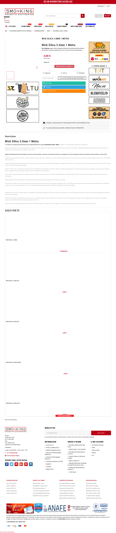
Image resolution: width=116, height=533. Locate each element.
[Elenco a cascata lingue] (101, 6)
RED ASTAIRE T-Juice (38, 483)
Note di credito (95, 450)
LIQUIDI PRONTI (62, 25)
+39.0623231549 (13, 453)
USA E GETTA (49, 25)
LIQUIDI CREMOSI (11, 486)
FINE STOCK (38, 25)
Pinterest (81, 73)
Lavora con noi (49, 445)
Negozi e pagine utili (74, 460)
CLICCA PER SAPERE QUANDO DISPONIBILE (72, 78)
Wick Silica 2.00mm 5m (13, 403)
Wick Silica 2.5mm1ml (12, 321)
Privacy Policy (3, 532)
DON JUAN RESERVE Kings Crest (41, 493)
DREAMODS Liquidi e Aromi (93, 490)
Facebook (7, 464)
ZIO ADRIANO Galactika (39, 488)
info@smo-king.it (14, 455)
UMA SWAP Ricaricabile (92, 486)
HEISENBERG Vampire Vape (40, 486)
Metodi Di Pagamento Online (53, 450)
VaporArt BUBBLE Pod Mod (66, 493)
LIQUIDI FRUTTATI (11, 488)
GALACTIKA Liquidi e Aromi (93, 488)
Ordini (93, 447)
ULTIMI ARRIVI (26, 25)
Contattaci (48, 466)
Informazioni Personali (97, 445)
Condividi (46, 73)
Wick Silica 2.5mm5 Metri (13, 362)
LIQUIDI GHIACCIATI (11, 493)
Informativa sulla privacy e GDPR (54, 461)
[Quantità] (64, 62)
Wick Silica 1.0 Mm (11, 240)
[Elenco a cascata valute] (108, 6)
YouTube (16, 464)
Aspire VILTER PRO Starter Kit (66, 495)
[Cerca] (64, 16)
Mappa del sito (49, 469)
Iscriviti (101, 433)
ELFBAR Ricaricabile (91, 483)
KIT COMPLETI (91, 25)
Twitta (64, 73)
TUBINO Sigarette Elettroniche (93, 498)
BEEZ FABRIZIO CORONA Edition (67, 498)
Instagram (31, 464)
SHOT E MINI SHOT (77, 25)
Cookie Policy (10, 532)
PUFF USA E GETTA (11, 483)
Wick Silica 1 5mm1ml (12, 280)
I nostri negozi (72, 472)
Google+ (21, 464)
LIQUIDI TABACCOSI (11, 490)
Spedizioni (48, 464)
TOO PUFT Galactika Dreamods (41, 490)
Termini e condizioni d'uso (52, 447)
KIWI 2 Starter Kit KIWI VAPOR (67, 486)
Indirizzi (94, 452)
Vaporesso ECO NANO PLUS (66, 488)
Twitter (11, 464)
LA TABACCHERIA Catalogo (93, 495)
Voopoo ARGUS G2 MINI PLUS (67, 490)
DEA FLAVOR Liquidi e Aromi (93, 493)
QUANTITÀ (46, 62)
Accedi (98, 16)
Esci (93, 455)
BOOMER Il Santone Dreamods (41, 495)
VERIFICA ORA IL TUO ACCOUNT (77, 449)
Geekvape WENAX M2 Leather (67, 483)
